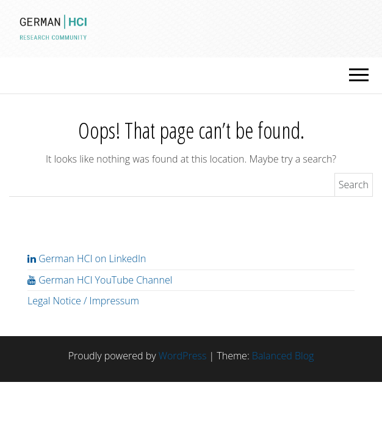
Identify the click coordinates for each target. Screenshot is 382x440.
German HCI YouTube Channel (99, 280)
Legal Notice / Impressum (83, 300)
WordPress (183, 355)
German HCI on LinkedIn (86, 258)
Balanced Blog (283, 355)
